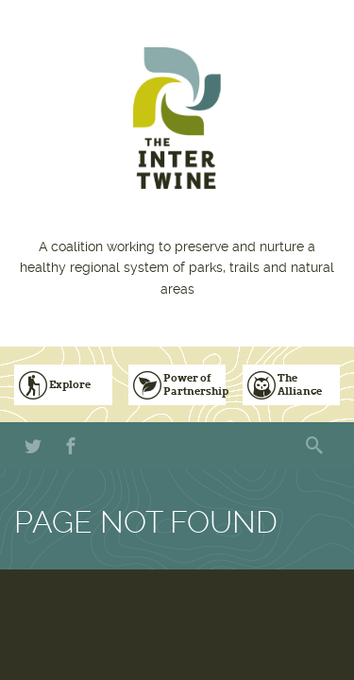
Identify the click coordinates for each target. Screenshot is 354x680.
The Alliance (300, 384)
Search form (316, 445)
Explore (70, 384)
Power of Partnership (195, 384)
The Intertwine (177, 118)
